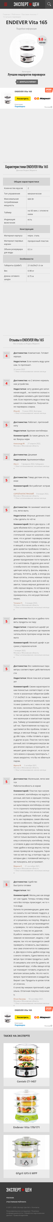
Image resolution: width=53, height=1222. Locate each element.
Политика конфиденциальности (22, 1212)
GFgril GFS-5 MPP (26, 1173)
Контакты (35, 1207)
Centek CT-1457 (26, 1081)
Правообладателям (20, 1215)
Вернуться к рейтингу (26, 82)
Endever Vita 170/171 (26, 1127)
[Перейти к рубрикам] (5, 4)
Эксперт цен (26, 4)
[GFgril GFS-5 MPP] (26, 1152)
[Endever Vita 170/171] (26, 1106)
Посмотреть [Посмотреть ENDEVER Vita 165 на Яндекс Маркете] (23, 98)
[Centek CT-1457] (26, 1060)
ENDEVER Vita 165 (23, 91)
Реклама (10, 1198)
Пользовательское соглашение (18, 1211)
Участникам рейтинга (16, 1202)
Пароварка (20, 106)
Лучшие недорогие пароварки (26, 74)
